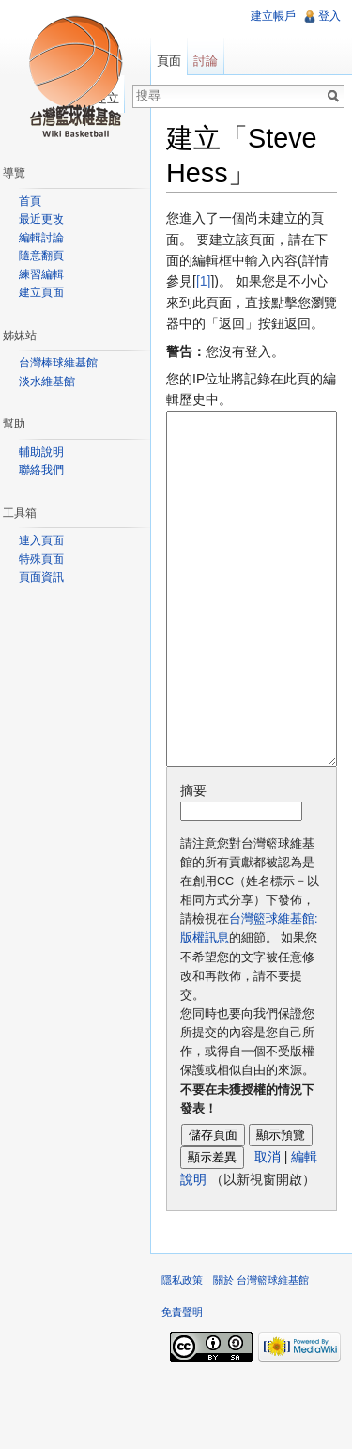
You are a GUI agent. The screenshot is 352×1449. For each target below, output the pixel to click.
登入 (329, 16)
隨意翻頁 (41, 255)
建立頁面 (41, 292)
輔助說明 (41, 452)
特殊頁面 (41, 559)
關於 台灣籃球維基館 (261, 1350)
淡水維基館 (47, 381)
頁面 (169, 61)
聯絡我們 (41, 469)
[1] (203, 280)
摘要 (193, 860)
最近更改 (41, 219)
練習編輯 (41, 274)
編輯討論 (41, 237)
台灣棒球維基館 (58, 362)
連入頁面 (41, 540)
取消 (267, 1227)
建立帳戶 (273, 16)
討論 (205, 61)
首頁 (30, 201)
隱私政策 (182, 1350)
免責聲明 (182, 1382)
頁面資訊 (41, 577)
